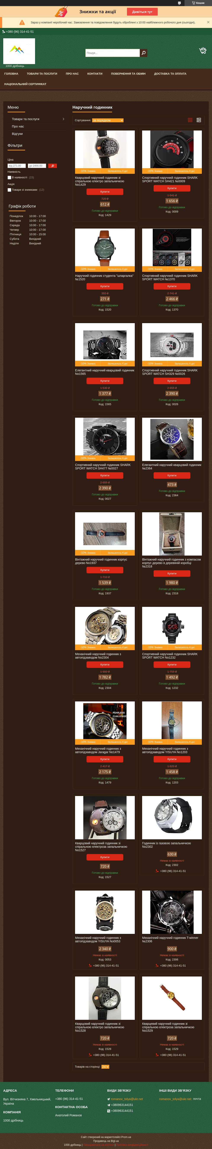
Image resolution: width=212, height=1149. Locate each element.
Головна (11, 73)
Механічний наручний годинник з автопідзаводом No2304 (98, 655)
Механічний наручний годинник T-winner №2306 (170, 939)
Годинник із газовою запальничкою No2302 (166, 844)
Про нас (72, 73)
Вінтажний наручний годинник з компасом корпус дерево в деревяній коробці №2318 (171, 563)
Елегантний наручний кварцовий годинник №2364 (171, 466)
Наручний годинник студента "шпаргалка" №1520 (104, 277)
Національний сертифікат (25, 84)
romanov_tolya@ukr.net (127, 1099)
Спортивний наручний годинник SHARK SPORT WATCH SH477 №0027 (102, 466)
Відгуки (17, 133)
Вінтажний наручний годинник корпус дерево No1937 (101, 561)
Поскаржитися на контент (98, 1144)
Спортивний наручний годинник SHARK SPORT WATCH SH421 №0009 (170, 179)
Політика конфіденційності (132, 1144)
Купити (104, 191)
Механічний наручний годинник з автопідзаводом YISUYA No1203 (165, 750)
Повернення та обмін (128, 73)
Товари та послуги (42, 73)
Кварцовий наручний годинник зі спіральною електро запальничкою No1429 (99, 181)
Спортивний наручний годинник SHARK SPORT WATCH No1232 (170, 655)
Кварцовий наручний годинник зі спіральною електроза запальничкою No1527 (101, 846)
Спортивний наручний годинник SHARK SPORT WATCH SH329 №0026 (170, 372)
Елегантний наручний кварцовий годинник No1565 (104, 372)
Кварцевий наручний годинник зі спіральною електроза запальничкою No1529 (168, 1027)
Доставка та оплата (170, 73)
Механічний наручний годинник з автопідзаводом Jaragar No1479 (98, 750)
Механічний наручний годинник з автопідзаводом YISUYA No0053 (98, 939)
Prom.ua (126, 1137)
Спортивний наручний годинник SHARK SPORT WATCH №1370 (170, 277)
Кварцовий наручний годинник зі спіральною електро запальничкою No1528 (99, 1027)
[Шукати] (143, 53)
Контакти (95, 73)
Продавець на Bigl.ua (106, 1141)
